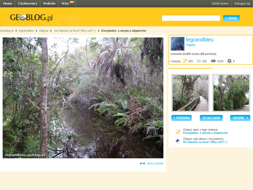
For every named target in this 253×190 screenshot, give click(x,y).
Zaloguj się (242, 3)
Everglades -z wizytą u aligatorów (123, 30)
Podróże (49, 3)
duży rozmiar (155, 163)
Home (7, 3)
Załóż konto (220, 3)
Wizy (65, 3)
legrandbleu (26, 30)
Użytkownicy (27, 3)
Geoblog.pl (7, 30)
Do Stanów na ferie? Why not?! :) (75, 30)
